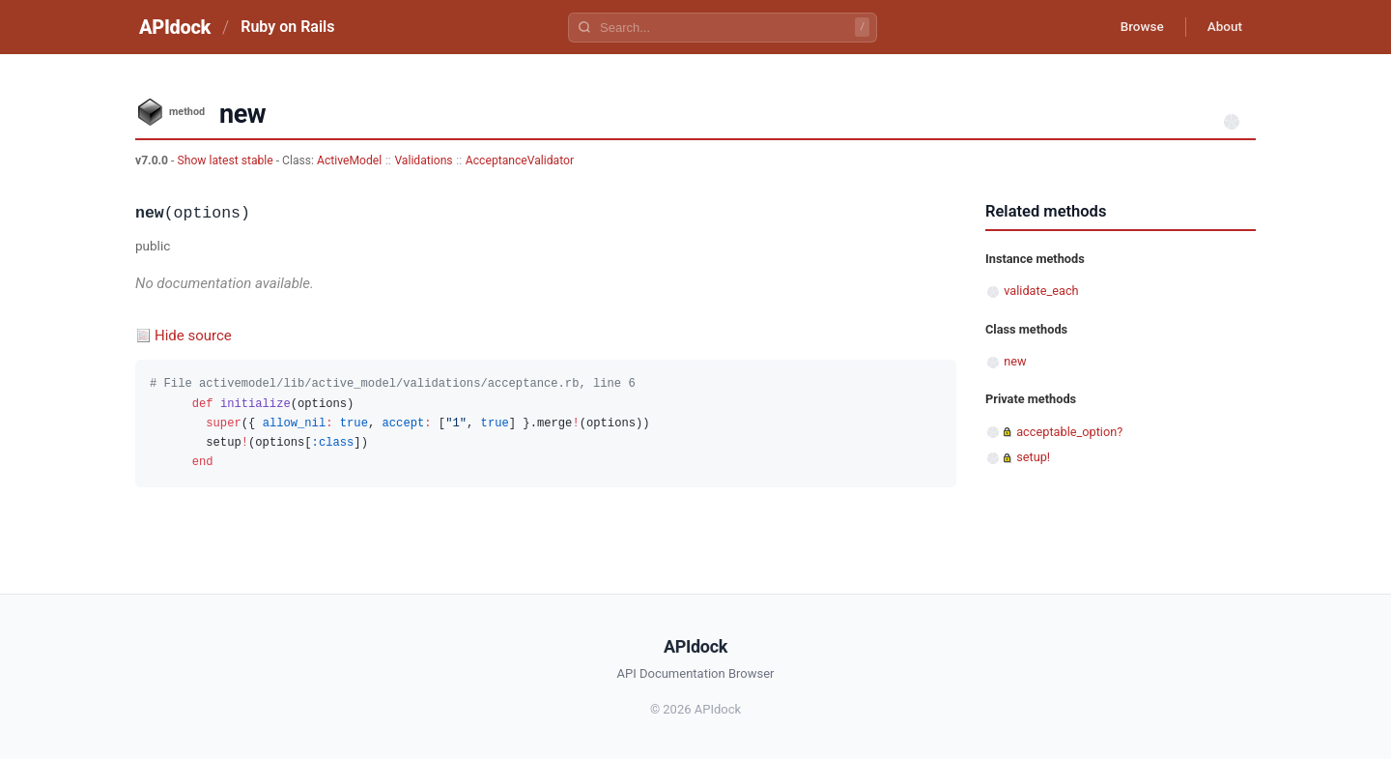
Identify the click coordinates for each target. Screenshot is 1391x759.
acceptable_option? (1069, 431)
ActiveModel (349, 160)
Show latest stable (226, 160)
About (1222, 27)
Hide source (193, 335)
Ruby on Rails (287, 26)
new (1015, 361)
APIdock (175, 27)
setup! (1033, 457)
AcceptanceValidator (520, 160)
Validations (423, 160)
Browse (1134, 27)
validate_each (1041, 290)
